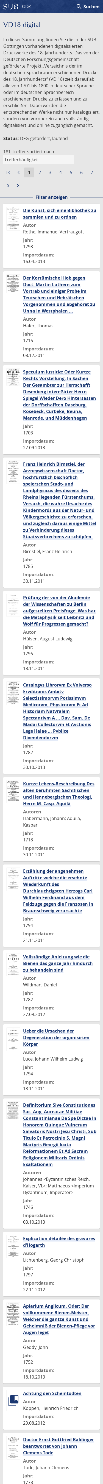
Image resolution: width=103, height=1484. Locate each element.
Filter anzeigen (51, 197)
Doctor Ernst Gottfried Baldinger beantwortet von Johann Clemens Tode (58, 1446)
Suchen (88, 6)
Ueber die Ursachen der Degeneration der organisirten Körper (56, 1037)
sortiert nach (40, 152)
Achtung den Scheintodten (52, 1393)
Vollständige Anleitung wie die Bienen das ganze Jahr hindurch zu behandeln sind (58, 963)
